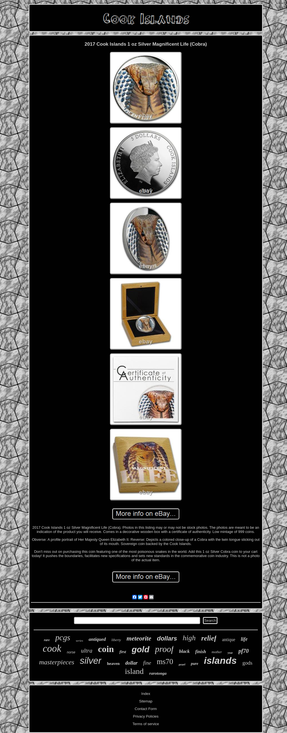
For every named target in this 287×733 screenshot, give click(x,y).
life (244, 639)
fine (147, 663)
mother (217, 652)
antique (228, 639)
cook (52, 648)
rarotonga (158, 673)
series (79, 640)
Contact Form (146, 709)
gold (140, 649)
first (122, 652)
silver (90, 660)
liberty (116, 640)
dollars (167, 638)
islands (220, 660)
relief (208, 638)
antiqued (97, 639)
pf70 (244, 651)
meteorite (139, 638)
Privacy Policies (145, 716)
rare (47, 640)
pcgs (62, 637)
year (230, 652)
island (134, 671)
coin (106, 649)
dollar (131, 663)
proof (164, 649)
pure (194, 664)
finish (200, 651)
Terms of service (146, 724)
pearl (182, 664)
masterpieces (56, 662)
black (184, 651)
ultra (86, 650)
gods (247, 663)
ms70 (165, 661)
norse (71, 652)
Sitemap (145, 701)
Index (145, 694)
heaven (113, 663)
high (189, 638)
